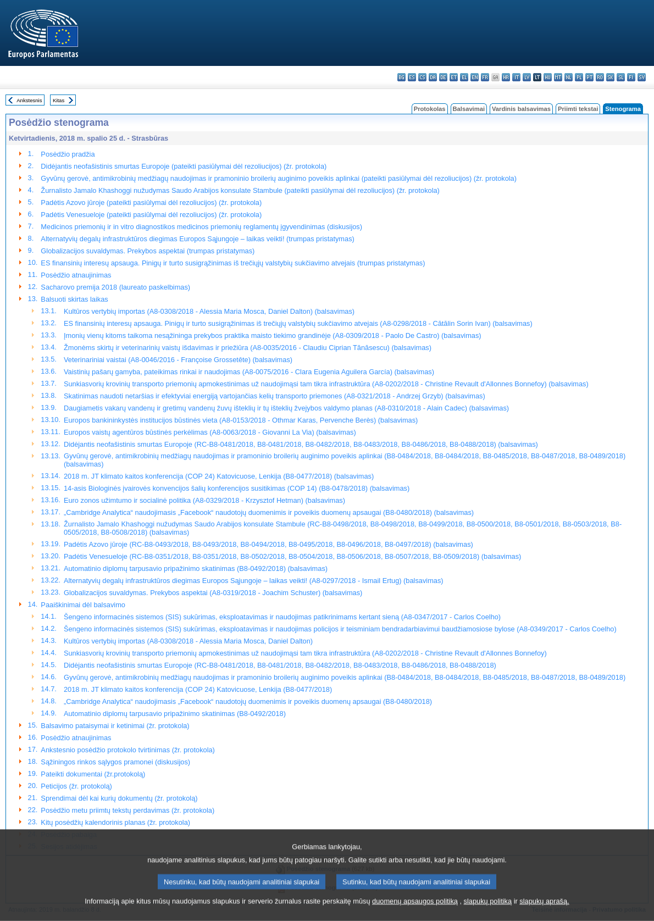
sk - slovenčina (610, 77)
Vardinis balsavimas (521, 109)
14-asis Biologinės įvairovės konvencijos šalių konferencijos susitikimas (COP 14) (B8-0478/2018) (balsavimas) (236, 488)
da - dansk (433, 77)
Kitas (58, 100)
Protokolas (430, 109)
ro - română (600, 77)
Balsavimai (469, 109)
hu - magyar (548, 77)
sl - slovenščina (621, 77)
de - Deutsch (443, 77)
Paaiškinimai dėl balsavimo (83, 605)
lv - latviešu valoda (527, 77)
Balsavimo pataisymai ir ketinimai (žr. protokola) (115, 726)
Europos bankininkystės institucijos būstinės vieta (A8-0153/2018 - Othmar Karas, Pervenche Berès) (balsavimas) (241, 420)
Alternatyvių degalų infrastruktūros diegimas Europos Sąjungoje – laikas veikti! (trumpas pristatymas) (197, 239)
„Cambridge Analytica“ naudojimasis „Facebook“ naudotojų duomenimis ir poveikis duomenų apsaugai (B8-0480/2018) (248, 701)
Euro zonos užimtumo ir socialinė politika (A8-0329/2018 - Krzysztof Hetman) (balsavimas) (204, 500)
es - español (412, 77)
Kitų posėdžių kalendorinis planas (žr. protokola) (115, 822)
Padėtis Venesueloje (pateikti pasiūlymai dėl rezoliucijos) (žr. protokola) (151, 214)
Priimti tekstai (578, 109)
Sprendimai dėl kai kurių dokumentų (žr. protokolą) (119, 798)
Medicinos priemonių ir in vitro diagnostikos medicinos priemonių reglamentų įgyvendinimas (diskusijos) (201, 227)
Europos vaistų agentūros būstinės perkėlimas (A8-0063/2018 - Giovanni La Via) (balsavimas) (210, 432)
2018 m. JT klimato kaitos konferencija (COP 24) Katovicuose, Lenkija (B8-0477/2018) (198, 689)
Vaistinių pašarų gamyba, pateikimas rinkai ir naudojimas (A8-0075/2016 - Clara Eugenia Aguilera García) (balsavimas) (249, 372)
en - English (474, 77)
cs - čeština (422, 77)
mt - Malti (558, 77)
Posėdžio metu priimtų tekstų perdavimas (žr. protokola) (127, 810)
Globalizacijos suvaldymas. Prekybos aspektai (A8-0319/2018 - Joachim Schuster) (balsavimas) (213, 593)
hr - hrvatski (506, 77)
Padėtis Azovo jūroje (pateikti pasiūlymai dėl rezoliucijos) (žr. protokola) (151, 202)
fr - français (485, 77)
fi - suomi (631, 77)
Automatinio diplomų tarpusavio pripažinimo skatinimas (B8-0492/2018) (175, 713)
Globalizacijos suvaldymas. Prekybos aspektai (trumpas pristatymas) (147, 251)
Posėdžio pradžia (68, 154)
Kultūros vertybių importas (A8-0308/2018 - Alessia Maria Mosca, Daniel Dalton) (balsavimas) (209, 311)
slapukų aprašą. (544, 911)
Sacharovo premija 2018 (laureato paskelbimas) (115, 287)
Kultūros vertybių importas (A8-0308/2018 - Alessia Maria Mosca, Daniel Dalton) (188, 641)
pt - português (589, 77)
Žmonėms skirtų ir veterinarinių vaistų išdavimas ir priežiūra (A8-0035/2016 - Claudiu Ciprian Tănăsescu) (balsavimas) (247, 347)
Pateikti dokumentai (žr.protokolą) (93, 774)
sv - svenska (642, 77)
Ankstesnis (29, 100)
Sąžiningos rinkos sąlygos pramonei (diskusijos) (115, 762)
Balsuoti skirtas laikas (74, 299)
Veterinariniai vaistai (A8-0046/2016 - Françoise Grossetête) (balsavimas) (178, 360)
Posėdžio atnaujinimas (76, 275)
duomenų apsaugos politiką (415, 911)
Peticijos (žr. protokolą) (76, 786)
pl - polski (579, 77)
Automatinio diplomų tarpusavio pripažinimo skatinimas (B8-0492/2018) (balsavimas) (196, 568)
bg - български (401, 77)
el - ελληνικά (464, 77)
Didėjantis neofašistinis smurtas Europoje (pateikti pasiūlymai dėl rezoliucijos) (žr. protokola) (183, 166)
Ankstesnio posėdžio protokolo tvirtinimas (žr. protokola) (128, 750)
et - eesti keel (454, 77)
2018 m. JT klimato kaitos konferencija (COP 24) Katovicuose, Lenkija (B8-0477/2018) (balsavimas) (219, 476)
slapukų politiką (488, 911)
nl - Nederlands (568, 77)
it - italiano (516, 77)
